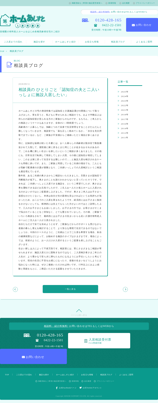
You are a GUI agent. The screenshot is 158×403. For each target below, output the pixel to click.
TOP (2, 51)
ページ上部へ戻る (79, 317)
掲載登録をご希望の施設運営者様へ (87, 3)
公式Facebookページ (65, 375)
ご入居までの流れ (13, 42)
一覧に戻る (70, 289)
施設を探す (39, 42)
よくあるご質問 (144, 42)
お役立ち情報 (92, 42)
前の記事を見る (29, 289)
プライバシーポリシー (145, 3)
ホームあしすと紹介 (65, 42)
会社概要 (126, 3)
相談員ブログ (118, 42)
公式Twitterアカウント (91, 375)
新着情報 (112, 3)
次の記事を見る (111, 289)
